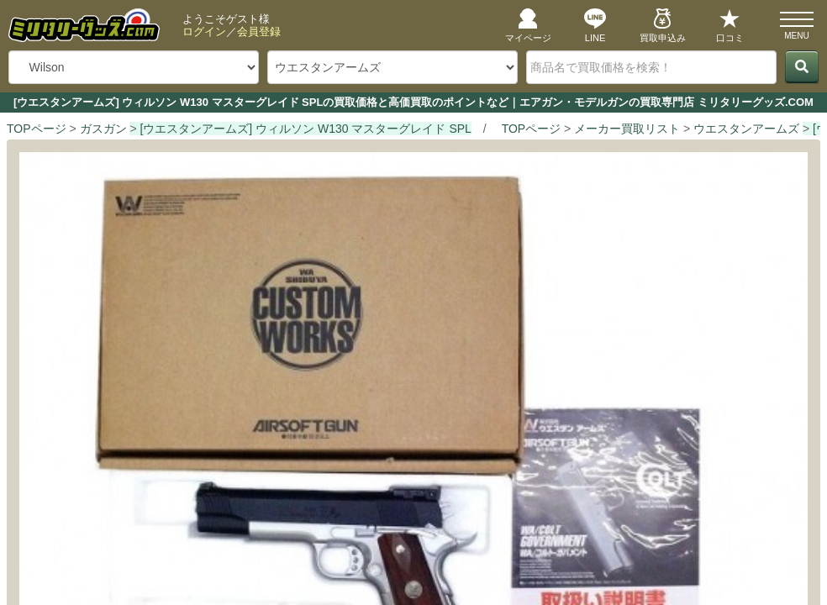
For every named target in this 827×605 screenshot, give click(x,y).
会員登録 (259, 31)
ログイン (204, 31)
